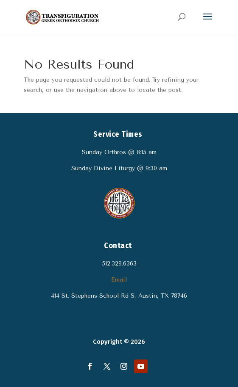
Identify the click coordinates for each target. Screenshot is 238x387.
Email (119, 279)
